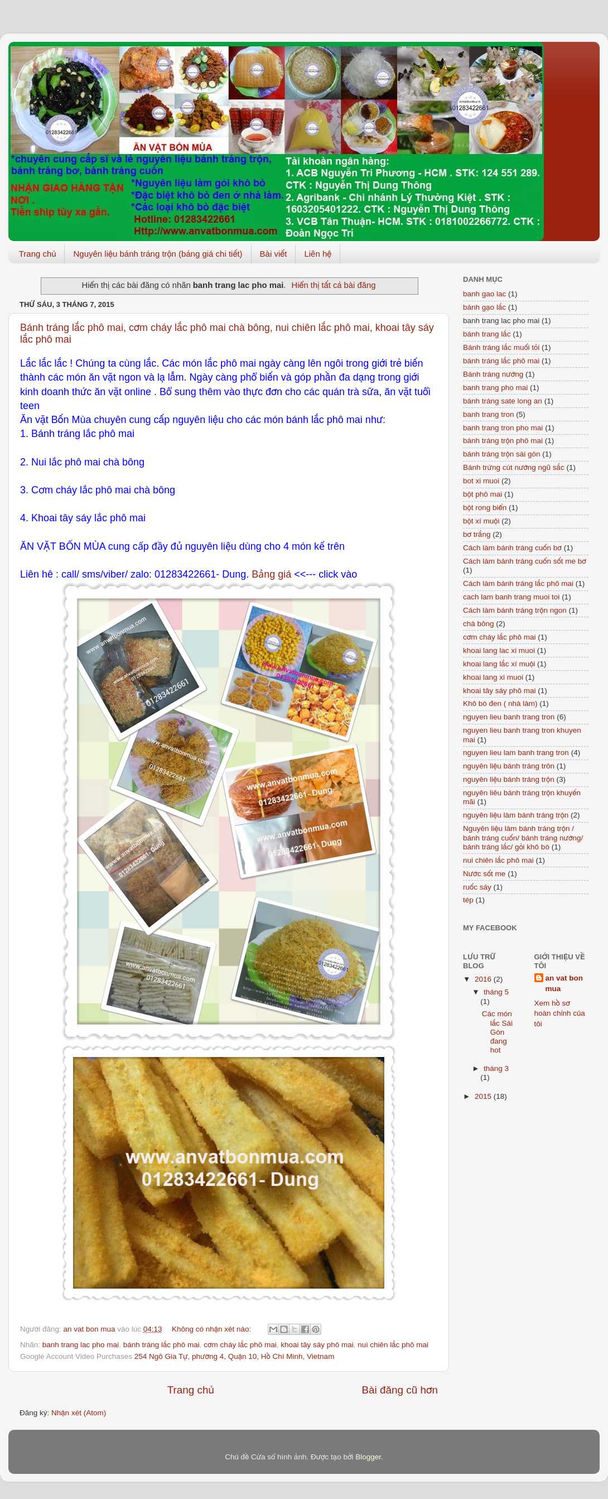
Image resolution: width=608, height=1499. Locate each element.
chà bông (478, 623)
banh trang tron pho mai (503, 428)
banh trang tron (488, 414)
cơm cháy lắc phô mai (240, 1345)
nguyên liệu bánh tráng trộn (508, 779)
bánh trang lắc (486, 334)
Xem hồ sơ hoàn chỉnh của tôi (559, 1014)
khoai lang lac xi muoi (499, 650)
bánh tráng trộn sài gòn (502, 454)
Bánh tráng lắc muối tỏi (501, 347)
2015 (484, 1096)
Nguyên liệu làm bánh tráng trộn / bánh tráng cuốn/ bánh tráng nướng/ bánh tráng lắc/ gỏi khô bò (523, 837)
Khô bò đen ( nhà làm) (500, 703)
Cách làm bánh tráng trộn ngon (515, 610)
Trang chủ (37, 253)
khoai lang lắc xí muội (499, 664)
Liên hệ (317, 253)
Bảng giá (271, 574)
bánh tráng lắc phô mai (161, 1345)
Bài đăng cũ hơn (399, 1390)
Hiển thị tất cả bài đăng (333, 285)
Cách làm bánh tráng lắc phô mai (518, 583)
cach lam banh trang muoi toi (511, 597)
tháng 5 (496, 992)
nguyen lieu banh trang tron (508, 717)
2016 (484, 979)
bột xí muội (481, 521)
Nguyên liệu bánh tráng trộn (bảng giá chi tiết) (157, 253)
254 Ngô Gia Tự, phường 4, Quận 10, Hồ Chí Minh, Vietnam (234, 1356)
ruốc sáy (477, 887)
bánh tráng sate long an (502, 401)
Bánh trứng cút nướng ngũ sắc (513, 467)
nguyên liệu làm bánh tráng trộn (515, 815)
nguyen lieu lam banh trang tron (516, 752)
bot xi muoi (481, 481)
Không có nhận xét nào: (212, 1329)
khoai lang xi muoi (493, 677)
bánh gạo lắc (484, 307)
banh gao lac (484, 294)
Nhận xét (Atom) (78, 1413)
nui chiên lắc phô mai (393, 1345)
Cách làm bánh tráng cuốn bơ (512, 548)
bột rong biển (484, 507)
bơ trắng (476, 534)
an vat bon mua (564, 983)
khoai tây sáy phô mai (317, 1345)
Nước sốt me (484, 873)
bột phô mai (482, 494)
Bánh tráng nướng (493, 374)
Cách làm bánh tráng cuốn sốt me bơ (524, 561)
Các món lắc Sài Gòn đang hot (497, 1032)
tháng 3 (496, 1068)
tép (468, 900)
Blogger (368, 1457)
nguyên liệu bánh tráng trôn (508, 766)
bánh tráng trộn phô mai (503, 440)
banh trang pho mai (495, 387)
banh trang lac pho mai (80, 1345)
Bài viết (273, 253)
